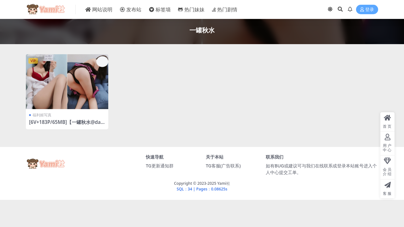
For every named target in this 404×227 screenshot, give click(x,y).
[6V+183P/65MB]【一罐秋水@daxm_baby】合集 (66, 125)
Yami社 (223, 183)
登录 (367, 9)
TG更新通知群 (160, 166)
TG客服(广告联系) (223, 166)
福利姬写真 (42, 115)
